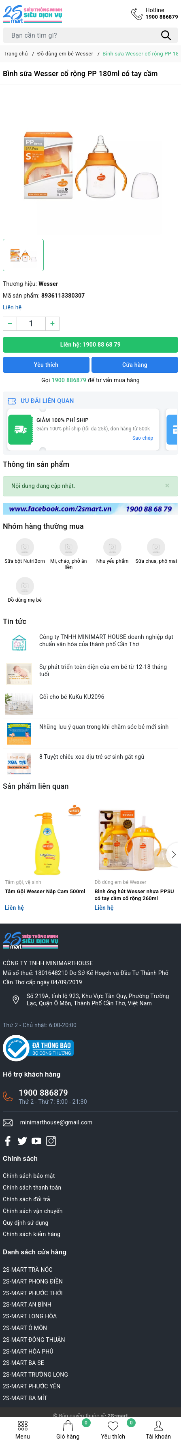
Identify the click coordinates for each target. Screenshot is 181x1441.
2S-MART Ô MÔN (25, 1328)
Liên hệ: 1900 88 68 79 (90, 344)
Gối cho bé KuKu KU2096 (71, 697)
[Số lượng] (31, 324)
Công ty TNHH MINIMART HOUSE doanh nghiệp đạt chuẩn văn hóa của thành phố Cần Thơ (106, 640)
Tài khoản (158, 1430)
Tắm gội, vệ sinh (23, 882)
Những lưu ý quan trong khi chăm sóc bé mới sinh (103, 727)
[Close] (167, 486)
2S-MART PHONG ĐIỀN (33, 1281)
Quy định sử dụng (26, 1223)
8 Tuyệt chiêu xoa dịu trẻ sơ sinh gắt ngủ (91, 756)
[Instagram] (51, 1140)
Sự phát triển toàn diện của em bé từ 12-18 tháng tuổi (103, 670)
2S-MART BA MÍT (25, 1398)
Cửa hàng (134, 365)
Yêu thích (118, 1430)
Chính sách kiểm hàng (31, 1234)
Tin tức (14, 621)
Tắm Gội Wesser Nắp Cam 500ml (45, 891)
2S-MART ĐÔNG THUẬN (34, 1340)
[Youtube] (36, 1140)
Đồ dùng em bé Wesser (121, 882)
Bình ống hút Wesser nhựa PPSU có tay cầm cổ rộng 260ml (134, 894)
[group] (90, 164)
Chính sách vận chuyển (33, 1211)
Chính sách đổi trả (26, 1199)
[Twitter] (22, 1140)
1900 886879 (161, 13)
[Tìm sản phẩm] (90, 35)
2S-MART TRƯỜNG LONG (35, 1374)
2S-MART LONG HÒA (30, 1316)
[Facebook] (8, 1140)
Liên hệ (12, 307)
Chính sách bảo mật (29, 1176)
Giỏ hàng (73, 1430)
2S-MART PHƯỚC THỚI (33, 1293)
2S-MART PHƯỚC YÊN (32, 1386)
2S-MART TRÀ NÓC (28, 1269)
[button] (172, 855)
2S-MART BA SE (23, 1363)
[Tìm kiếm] (166, 35)
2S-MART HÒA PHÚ (28, 1351)
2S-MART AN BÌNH (27, 1304)
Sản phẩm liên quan (36, 786)
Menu (22, 1430)
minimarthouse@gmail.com (56, 1122)
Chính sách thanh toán (32, 1187)
